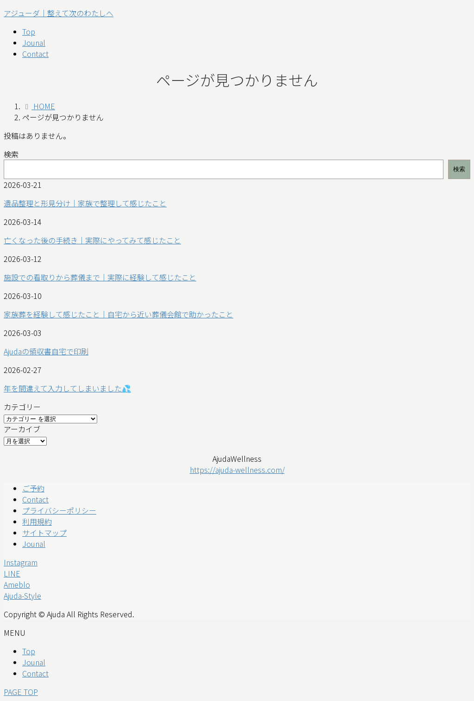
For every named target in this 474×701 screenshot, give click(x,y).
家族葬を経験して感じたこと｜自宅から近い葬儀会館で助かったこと (118, 314)
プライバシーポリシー (59, 510)
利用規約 (37, 521)
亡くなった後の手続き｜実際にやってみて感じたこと (92, 240)
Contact (35, 499)
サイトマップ (44, 532)
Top (28, 651)
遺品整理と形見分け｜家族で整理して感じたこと (85, 203)
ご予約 (33, 488)
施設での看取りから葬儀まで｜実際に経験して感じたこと (100, 277)
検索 (11, 154)
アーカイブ (22, 428)
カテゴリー (22, 406)
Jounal (33, 543)
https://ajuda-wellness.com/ (237, 469)
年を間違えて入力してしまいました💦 (67, 388)
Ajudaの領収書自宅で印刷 (46, 351)
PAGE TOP (21, 691)
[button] (237, 562)
